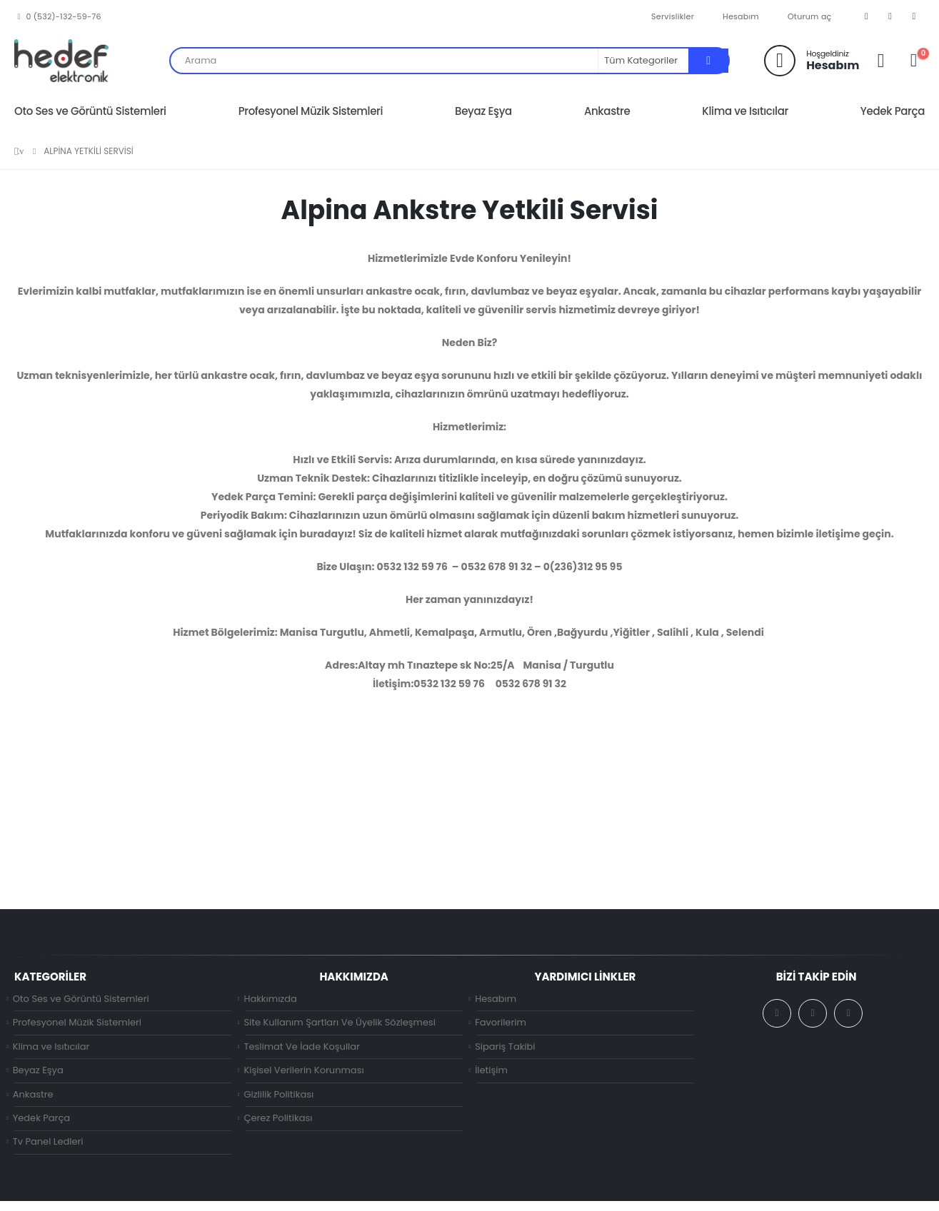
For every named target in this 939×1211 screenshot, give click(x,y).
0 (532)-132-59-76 (57, 16)
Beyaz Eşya (483, 110)
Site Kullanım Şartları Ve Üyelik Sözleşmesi (339, 1024)
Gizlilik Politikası (278, 1101)
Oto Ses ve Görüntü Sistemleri (90, 110)
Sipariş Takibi (505, 1050)
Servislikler (672, 16)
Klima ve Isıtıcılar (745, 110)
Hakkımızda (269, 999)
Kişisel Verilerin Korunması (303, 1075)
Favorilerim (500, 1024)
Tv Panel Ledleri (48, 1151)
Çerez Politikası (277, 1126)
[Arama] (708, 61)
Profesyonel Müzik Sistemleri (310, 110)
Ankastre (607, 110)
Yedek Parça (892, 110)
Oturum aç (810, 16)
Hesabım (741, 16)
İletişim (491, 1075)
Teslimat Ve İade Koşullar (301, 1050)
